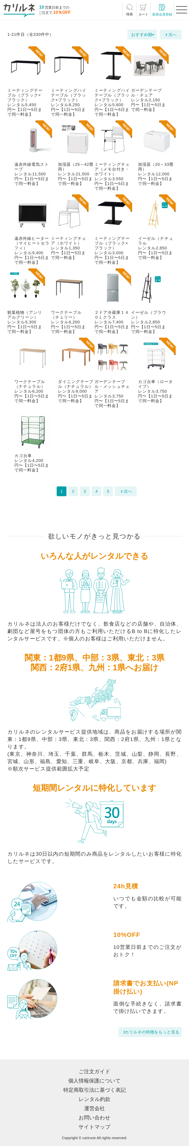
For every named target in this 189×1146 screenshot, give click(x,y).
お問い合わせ (94, 1118)
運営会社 (94, 1108)
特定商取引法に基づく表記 (94, 1090)
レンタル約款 (94, 1099)
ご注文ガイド (94, 1071)
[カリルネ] (19, 10)
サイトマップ (94, 1127)
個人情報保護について (94, 1081)
